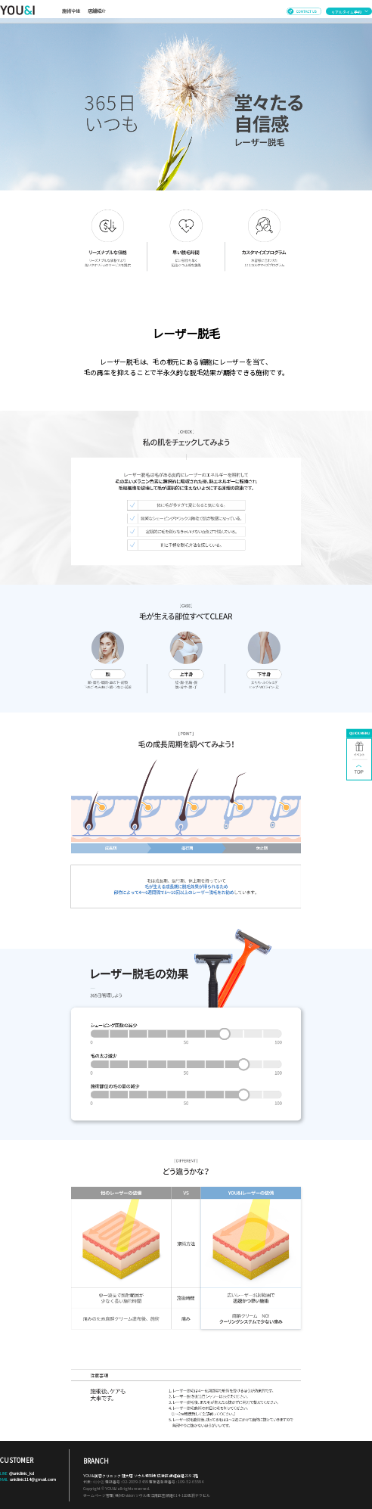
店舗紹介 (97, 11)
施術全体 (71, 11)
